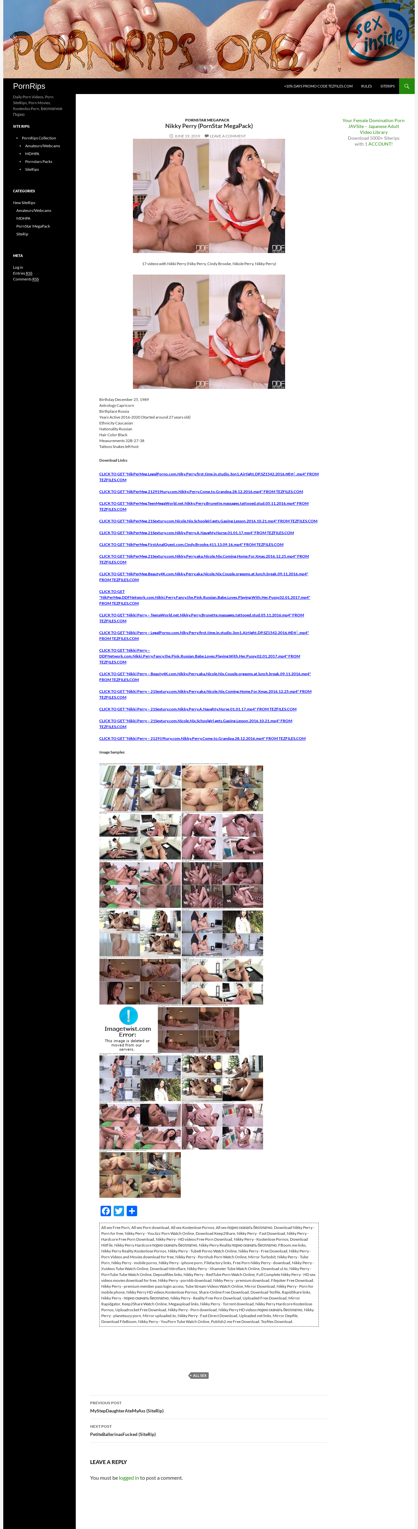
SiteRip (22, 233)
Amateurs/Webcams (42, 145)
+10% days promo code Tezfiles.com (318, 86)
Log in (18, 267)
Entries (22, 273)
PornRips (29, 86)
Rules (366, 86)
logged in (129, 1477)
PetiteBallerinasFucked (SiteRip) (209, 1430)
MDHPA (32, 153)
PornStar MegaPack (207, 120)
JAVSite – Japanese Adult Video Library (373, 129)
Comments (26, 279)
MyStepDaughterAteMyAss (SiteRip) (209, 1406)
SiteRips (387, 86)
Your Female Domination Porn (374, 120)
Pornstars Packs (38, 161)
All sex (199, 1375)
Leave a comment (228, 136)
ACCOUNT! (380, 144)
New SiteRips (24, 202)
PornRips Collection (39, 137)
